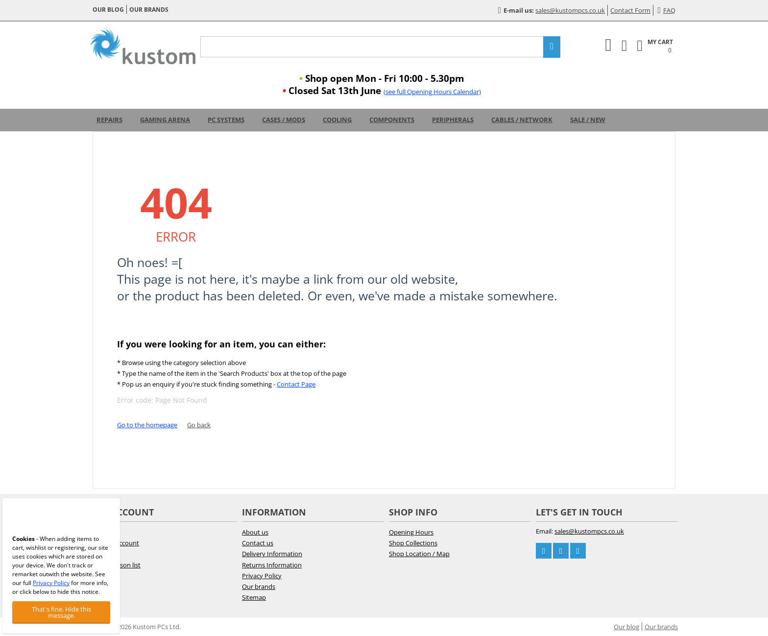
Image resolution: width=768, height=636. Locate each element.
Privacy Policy (262, 575)
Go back (199, 424)
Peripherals (453, 119)
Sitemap (254, 597)
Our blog (108, 9)
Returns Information (272, 565)
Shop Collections (413, 542)
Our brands (148, 9)
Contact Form (630, 10)
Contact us (257, 542)
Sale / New (587, 119)
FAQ (666, 10)
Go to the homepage (147, 424)
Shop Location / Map (419, 553)
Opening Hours (411, 532)
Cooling (337, 119)
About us (255, 532)
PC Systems (226, 119)
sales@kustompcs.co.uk (570, 10)
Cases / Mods (283, 119)
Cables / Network (521, 119)
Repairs (109, 119)
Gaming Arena (165, 119)
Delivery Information (272, 553)
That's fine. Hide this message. (61, 612)
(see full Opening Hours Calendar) (432, 91)
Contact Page (296, 384)
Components (391, 119)
